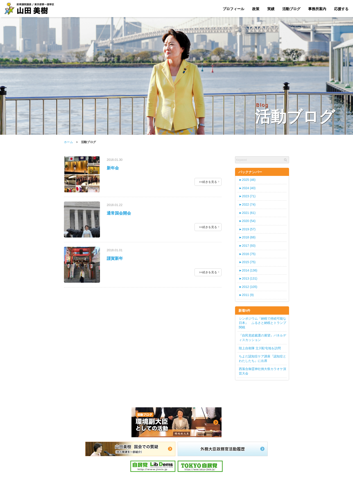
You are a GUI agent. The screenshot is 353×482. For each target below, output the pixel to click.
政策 (255, 9)
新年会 (113, 168)
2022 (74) (247, 204)
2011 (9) (246, 295)
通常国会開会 (119, 213)
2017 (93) (247, 245)
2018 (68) (247, 237)
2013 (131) (248, 278)
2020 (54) (247, 221)
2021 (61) (247, 213)
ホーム (68, 142)
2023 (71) (247, 196)
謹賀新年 (115, 258)
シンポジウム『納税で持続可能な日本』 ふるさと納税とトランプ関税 (262, 323)
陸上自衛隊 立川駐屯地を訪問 (260, 348)
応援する (341, 9)
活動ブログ (291, 9)
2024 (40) (247, 188)
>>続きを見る (208, 182)
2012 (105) (248, 287)
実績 (270, 9)
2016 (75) (247, 254)
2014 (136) (248, 270)
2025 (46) (247, 180)
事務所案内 (317, 9)
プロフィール (233, 9)
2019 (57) (247, 229)
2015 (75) (247, 262)
